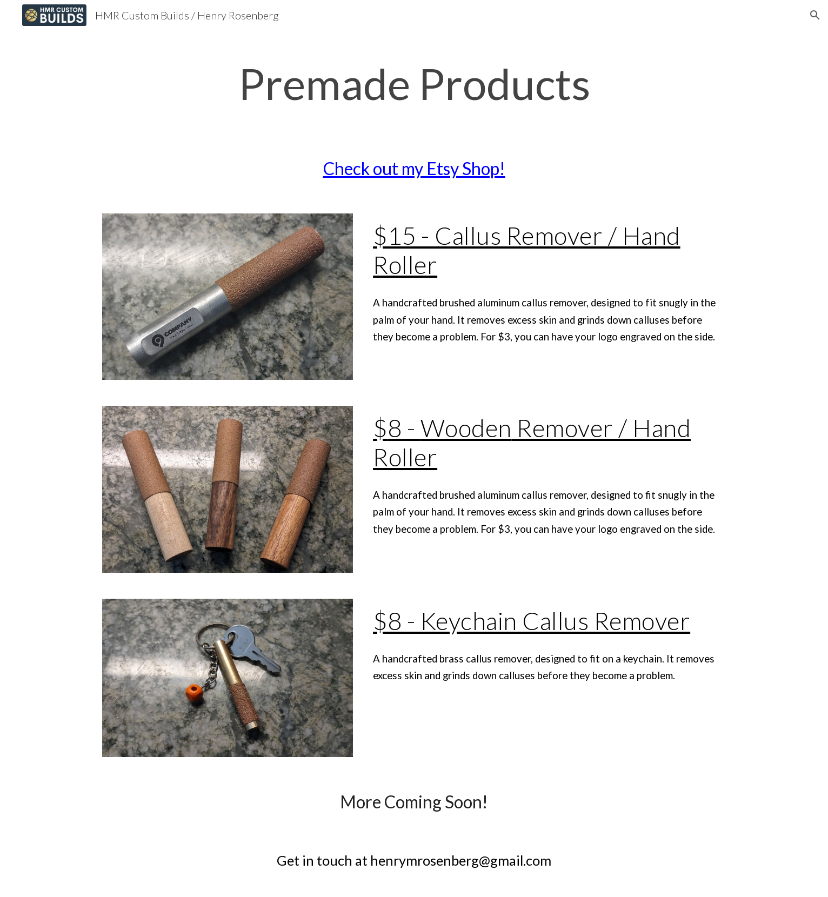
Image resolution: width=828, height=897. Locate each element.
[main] (414, 83)
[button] (815, 15)
